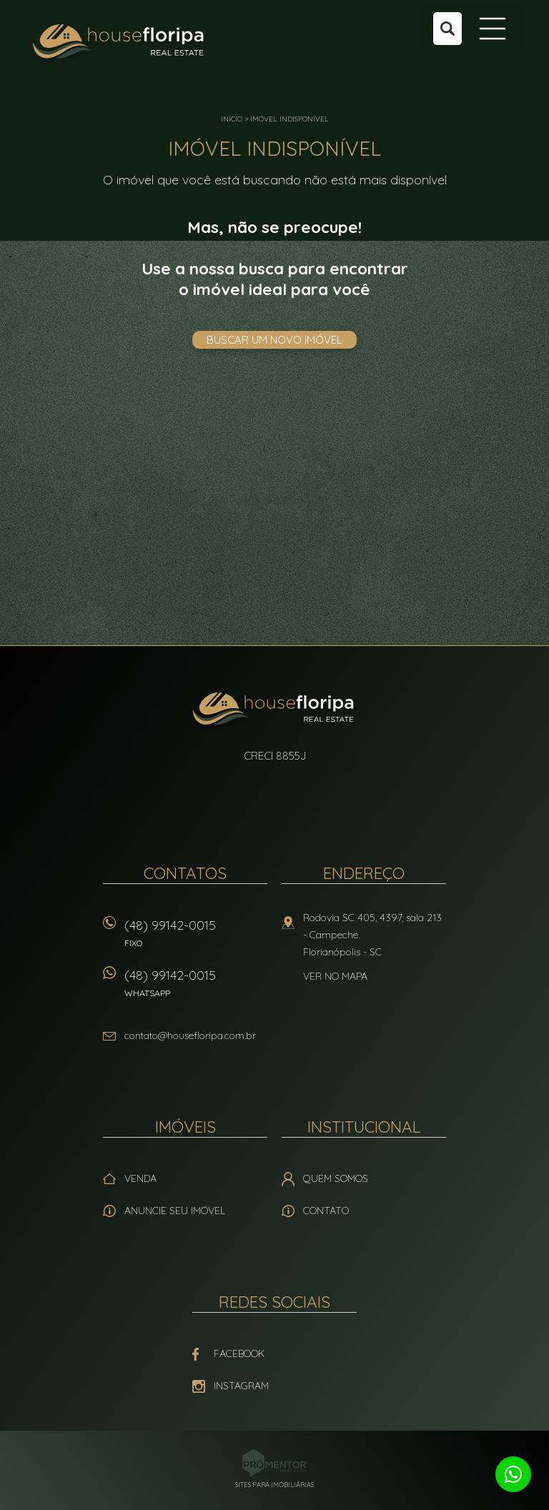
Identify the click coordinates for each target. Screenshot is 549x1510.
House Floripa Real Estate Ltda (275, 710)
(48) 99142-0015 (195, 938)
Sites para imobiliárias (274, 1485)
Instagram (241, 1385)
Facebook (239, 1353)
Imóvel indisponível (289, 119)
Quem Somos (335, 1178)
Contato (326, 1210)
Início (231, 119)
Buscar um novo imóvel (274, 340)
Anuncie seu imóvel (174, 1210)
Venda (140, 1178)
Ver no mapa (335, 976)
